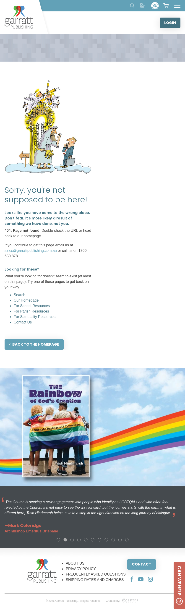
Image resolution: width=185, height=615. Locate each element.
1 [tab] (58, 539)
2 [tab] (65, 539)
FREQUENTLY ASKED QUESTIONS (96, 574)
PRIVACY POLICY (81, 569)
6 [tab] (92, 539)
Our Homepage (26, 300)
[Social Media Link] (132, 579)
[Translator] (143, 6)
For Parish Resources (31, 311)
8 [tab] (106, 539)
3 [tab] (72, 539)
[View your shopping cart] (166, 5)
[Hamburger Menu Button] (177, 6)
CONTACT (141, 564)
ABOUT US (75, 563)
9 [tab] (113, 539)
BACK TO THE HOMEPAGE (34, 344)
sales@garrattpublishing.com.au (31, 251)
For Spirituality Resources (34, 317)
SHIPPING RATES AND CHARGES (95, 580)
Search (19, 295)
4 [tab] (79, 539)
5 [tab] (85, 539)
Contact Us (23, 322)
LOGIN (170, 22)
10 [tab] (120, 539)
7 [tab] (99, 539)
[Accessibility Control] (155, 6)
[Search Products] (132, 5)
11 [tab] (127, 539)
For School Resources (32, 306)
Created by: (122, 601)
